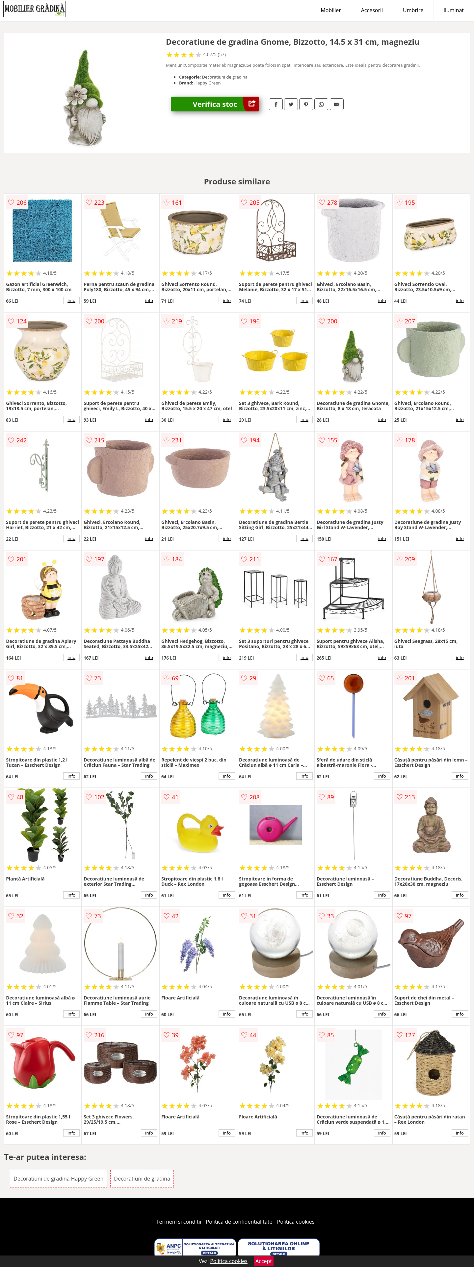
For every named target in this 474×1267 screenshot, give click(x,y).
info (71, 300)
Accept (263, 1261)
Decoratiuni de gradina (142, 1178)
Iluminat (453, 10)
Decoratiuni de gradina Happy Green (58, 1178)
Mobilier (331, 10)
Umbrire (413, 10)
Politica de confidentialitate (239, 1221)
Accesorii (372, 10)
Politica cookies (296, 1221)
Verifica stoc (226, 104)
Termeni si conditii (178, 1221)
